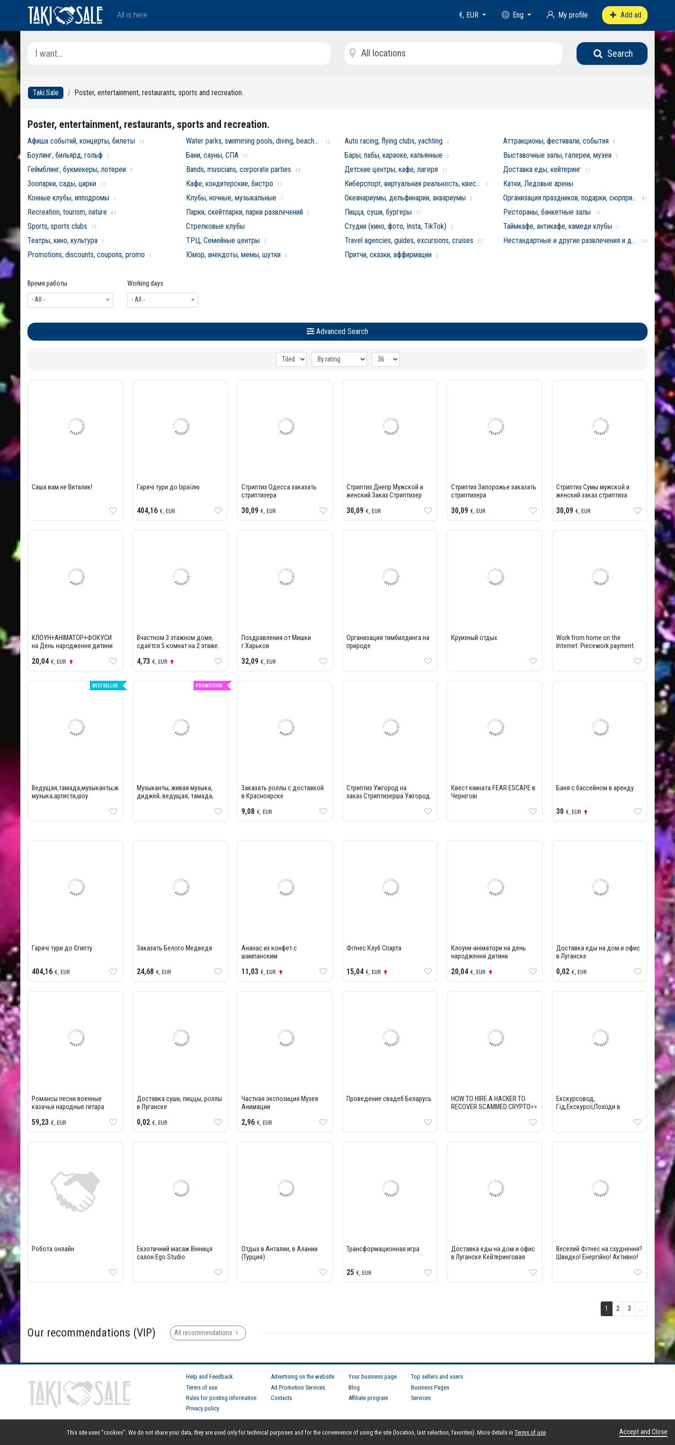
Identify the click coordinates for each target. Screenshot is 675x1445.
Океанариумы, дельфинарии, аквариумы (405, 197)
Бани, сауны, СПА (212, 155)
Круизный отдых (474, 638)
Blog (354, 1387)
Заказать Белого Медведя (174, 948)
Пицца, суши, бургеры (378, 212)
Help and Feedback (209, 1376)
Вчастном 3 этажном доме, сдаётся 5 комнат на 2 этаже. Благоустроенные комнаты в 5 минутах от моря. (180, 650)
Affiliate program (368, 1397)
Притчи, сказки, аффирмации (388, 254)
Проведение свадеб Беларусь (389, 1099)
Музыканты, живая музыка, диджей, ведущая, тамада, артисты (175, 796)
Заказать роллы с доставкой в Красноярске (282, 792)
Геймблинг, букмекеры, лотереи (76, 169)
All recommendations (208, 1333)
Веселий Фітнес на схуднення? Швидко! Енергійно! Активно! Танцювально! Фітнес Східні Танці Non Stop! (599, 1261)
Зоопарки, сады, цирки (61, 183)
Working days (145, 284)
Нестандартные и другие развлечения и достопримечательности (570, 240)
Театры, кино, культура (62, 240)
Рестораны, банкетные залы (547, 212)
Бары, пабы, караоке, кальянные (394, 155)
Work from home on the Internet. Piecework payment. (595, 642)
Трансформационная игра (382, 1249)
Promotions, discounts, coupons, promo (86, 254)
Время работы (47, 284)
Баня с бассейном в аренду (595, 788)
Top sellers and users (437, 1376)
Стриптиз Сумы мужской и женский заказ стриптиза (593, 491)
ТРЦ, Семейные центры (223, 240)
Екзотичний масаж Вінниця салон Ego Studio (175, 1253)
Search (612, 53)
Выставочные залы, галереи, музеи (557, 155)
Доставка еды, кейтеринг (542, 169)
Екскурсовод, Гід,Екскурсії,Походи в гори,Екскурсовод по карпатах (588, 1111)
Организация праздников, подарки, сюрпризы (570, 197)
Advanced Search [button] (337, 331)
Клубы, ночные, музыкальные (231, 197)
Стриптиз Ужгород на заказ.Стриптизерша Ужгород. (388, 792)
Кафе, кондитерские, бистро (229, 183)
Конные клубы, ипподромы (68, 197)
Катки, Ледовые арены (538, 183)
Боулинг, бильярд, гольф (65, 155)
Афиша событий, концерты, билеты (81, 140)
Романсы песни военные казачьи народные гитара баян (68, 1107)
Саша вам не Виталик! (62, 487)
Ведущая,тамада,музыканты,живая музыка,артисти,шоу (82, 792)
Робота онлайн (53, 1249)
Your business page (372, 1376)
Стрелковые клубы (215, 226)
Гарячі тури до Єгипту (62, 948)
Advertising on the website (302, 1376)
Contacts (281, 1397)
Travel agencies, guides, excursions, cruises (409, 240)
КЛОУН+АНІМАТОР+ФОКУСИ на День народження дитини (72, 642)
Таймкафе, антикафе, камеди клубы (557, 226)
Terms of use (201, 1387)
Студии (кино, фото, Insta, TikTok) (395, 226)
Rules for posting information (221, 1397)
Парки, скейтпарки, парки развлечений (244, 212)
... (641, 1308)
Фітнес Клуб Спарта (373, 948)
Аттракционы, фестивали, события (556, 140)
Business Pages (430, 1387)
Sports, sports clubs (57, 226)
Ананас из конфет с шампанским (269, 952)
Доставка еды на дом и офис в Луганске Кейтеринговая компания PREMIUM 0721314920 (493, 1261)
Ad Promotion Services (298, 1387)
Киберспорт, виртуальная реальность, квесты (413, 183)
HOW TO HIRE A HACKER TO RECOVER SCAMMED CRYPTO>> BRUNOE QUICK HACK (494, 1107)
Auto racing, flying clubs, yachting (394, 140)
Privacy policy (202, 1408)
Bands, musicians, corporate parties (238, 169)
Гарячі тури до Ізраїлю (168, 487)
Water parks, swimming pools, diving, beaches (253, 140)
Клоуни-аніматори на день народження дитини (488, 952)
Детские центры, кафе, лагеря (391, 169)
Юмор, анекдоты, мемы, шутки (233, 254)
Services (421, 1397)
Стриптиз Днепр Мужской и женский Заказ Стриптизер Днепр (384, 495)
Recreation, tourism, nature (67, 212)
